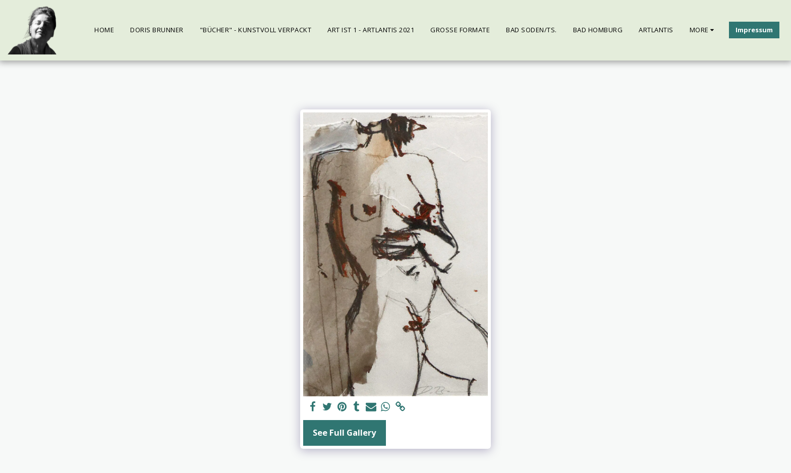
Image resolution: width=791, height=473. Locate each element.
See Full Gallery (344, 432)
